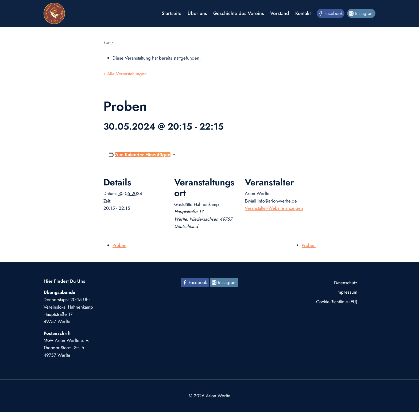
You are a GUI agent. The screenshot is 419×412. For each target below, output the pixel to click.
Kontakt (303, 13)
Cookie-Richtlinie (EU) (336, 301)
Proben (119, 245)
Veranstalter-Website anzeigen (274, 208)
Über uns (197, 13)
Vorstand (279, 13)
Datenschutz (345, 282)
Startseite (171, 13)
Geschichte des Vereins (238, 13)
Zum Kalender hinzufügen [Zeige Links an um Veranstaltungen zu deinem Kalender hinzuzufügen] (142, 154)
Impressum (346, 292)
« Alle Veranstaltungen (125, 74)
